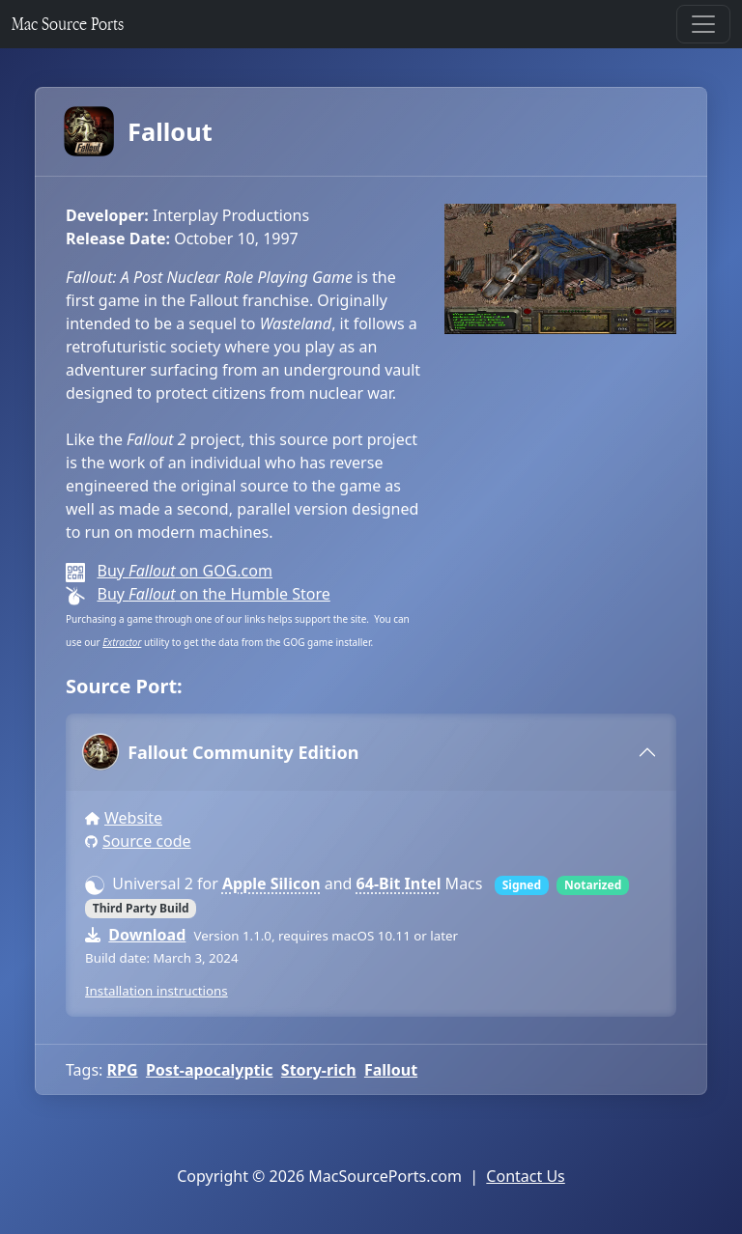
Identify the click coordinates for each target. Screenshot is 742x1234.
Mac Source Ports (68, 24)
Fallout (139, 131)
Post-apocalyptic (209, 1069)
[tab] (371, 752)
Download (147, 934)
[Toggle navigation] (703, 24)
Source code (146, 841)
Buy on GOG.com (184, 570)
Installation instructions (156, 990)
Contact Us (525, 1176)
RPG (122, 1069)
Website (133, 817)
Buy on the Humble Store (213, 593)
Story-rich (319, 1069)
